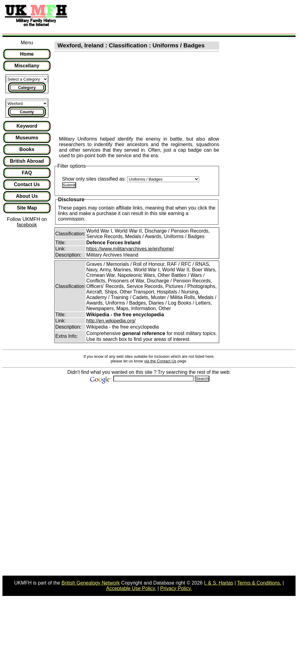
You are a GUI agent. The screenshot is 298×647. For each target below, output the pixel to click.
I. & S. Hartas (218, 582)
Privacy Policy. (176, 588)
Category (27, 87)
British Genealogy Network (91, 582)
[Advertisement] (186, 16)
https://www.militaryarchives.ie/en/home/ (130, 248)
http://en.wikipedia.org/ (110, 320)
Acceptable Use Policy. (131, 588)
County (27, 112)
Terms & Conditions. (259, 582)
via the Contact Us (160, 361)
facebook (27, 224)
